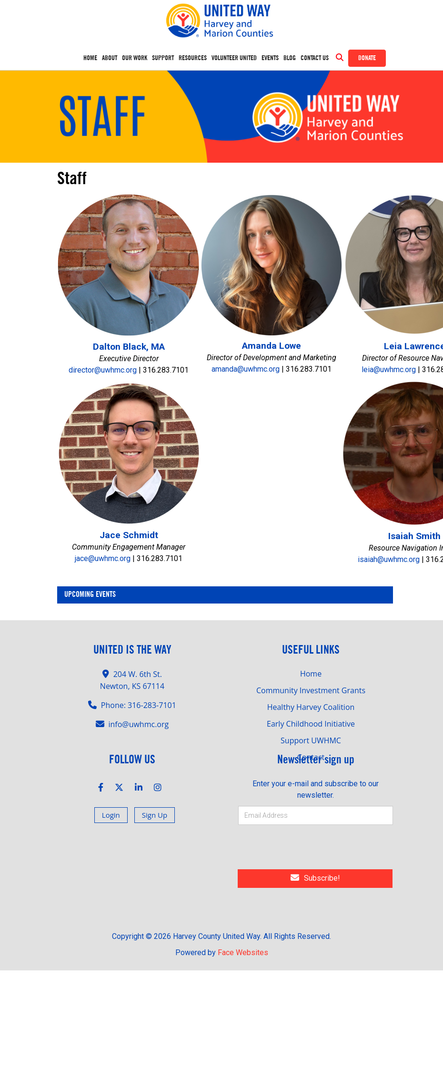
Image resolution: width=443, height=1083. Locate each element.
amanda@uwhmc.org (245, 348)
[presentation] (303, 827)
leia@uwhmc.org (389, 348)
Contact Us (315, 58)
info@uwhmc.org (138, 703)
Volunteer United (234, 58)
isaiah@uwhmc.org (389, 538)
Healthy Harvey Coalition (311, 686)
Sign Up (154, 794)
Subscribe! (315, 857)
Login (111, 794)
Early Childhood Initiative (311, 703)
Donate (367, 58)
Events (270, 58)
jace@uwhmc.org (103, 537)
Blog (289, 58)
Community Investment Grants (310, 669)
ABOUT (109, 58)
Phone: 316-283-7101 (138, 684)
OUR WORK (134, 58)
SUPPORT (163, 58)
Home (90, 58)
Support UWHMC (311, 719)
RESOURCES (193, 58)
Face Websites (243, 931)
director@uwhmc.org (103, 349)
